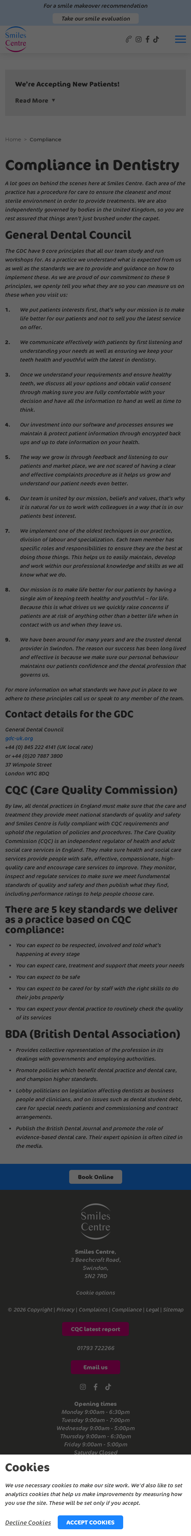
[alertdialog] (95, 1495)
